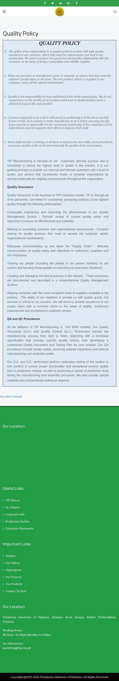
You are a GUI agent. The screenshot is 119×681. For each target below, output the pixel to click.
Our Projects (12, 577)
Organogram (12, 570)
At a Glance (11, 507)
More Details (14, 396)
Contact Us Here (14, 591)
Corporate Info (14, 514)
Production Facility (16, 521)
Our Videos (11, 563)
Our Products (12, 584)
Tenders (9, 556)
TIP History (11, 500)
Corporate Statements (18, 528)
